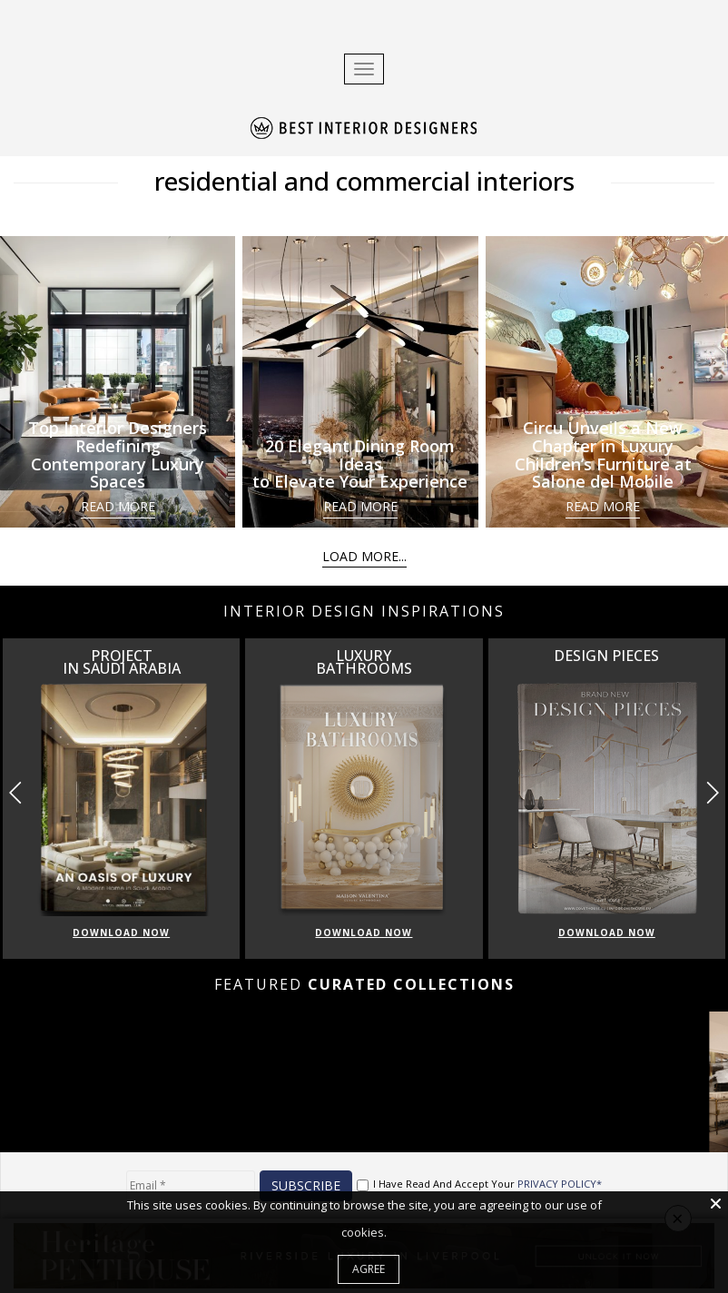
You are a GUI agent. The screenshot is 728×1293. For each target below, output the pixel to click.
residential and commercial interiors (364, 180)
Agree (368, 1269)
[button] (712, 792)
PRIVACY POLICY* (559, 1183)
